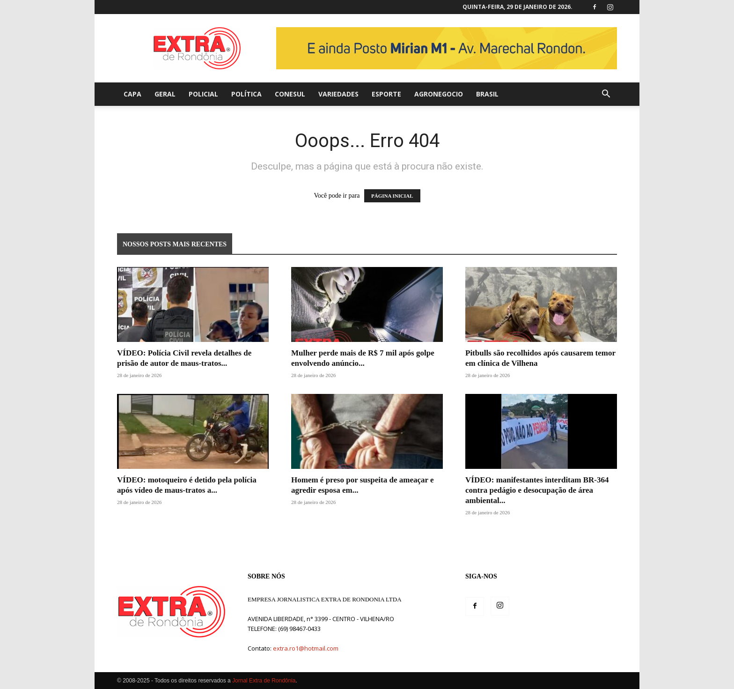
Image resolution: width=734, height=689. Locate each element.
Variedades (338, 93)
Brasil (487, 93)
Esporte (386, 93)
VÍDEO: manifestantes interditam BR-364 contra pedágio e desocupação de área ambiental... (537, 490)
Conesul (290, 93)
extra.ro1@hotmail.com (305, 648)
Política (246, 93)
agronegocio (438, 93)
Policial (203, 93)
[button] (606, 94)
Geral (165, 93)
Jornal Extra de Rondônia (263, 680)
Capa (132, 93)
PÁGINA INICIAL (392, 196)
